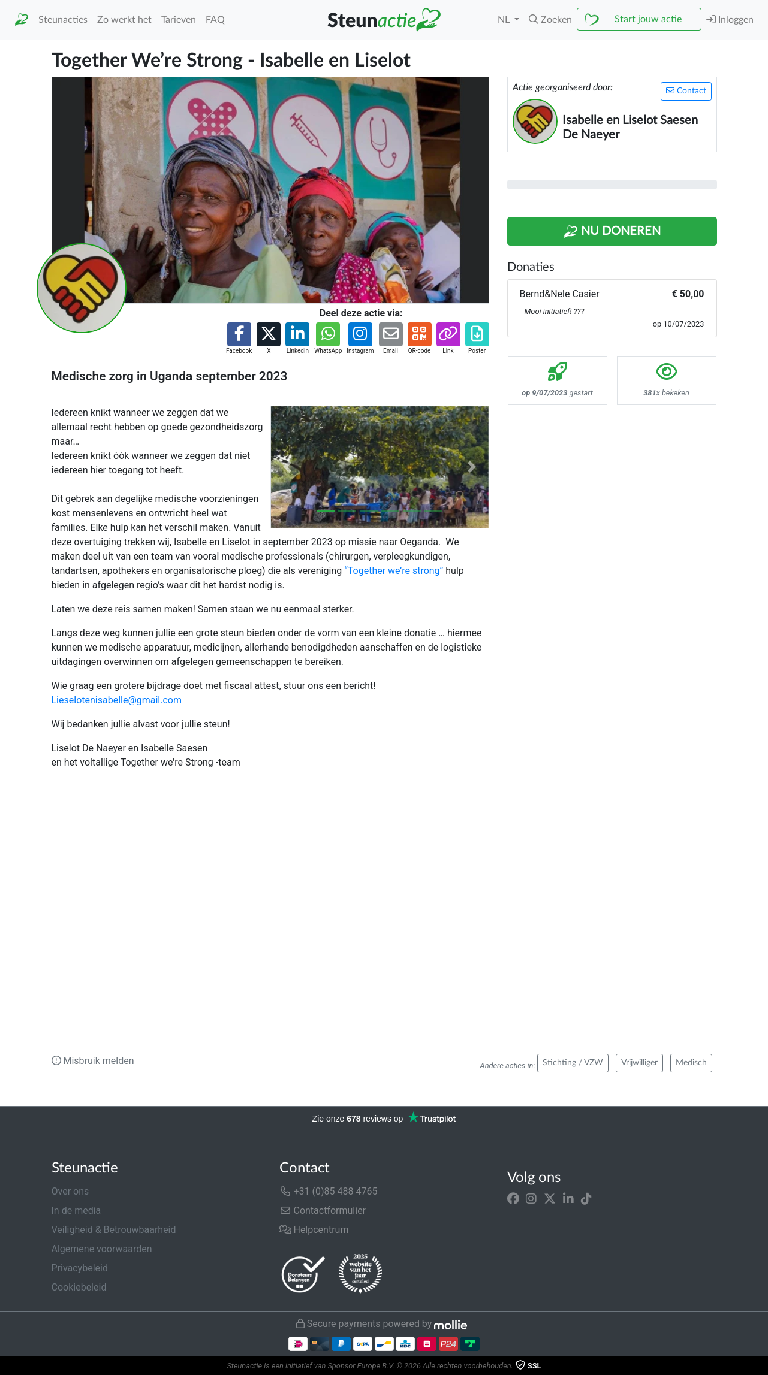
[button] (550, 20)
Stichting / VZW (573, 1063)
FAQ (215, 20)
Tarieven (178, 20)
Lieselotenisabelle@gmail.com (117, 700)
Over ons (70, 1191)
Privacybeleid (80, 1268)
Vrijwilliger (639, 1063)
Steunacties (63, 20)
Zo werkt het (124, 20)
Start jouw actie (648, 19)
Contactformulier (322, 1210)
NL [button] (505, 20)
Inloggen (730, 19)
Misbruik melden (93, 1060)
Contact (686, 90)
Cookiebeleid (79, 1287)
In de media (76, 1210)
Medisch (691, 1063)
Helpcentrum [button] (314, 1229)
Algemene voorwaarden (102, 1249)
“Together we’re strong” (393, 570)
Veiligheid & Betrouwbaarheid (114, 1229)
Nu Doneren (612, 232)
